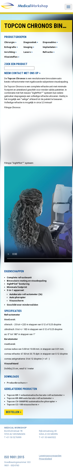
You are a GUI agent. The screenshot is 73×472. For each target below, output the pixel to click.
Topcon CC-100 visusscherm (22, 404)
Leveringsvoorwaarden (50, 455)
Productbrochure (16, 382)
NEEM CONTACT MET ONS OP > (22, 73)
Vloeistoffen (11, 57)
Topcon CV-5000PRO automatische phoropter (31, 401)
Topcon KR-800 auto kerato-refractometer (29, 398)
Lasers (27, 52)
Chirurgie (9, 42)
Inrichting (9, 52)
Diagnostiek (29, 42)
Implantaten (49, 47)
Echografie (10, 47)
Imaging (27, 47)
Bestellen (12, 412)
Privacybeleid (45, 458)
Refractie (48, 52)
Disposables (49, 42)
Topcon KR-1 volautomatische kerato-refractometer (35, 395)
